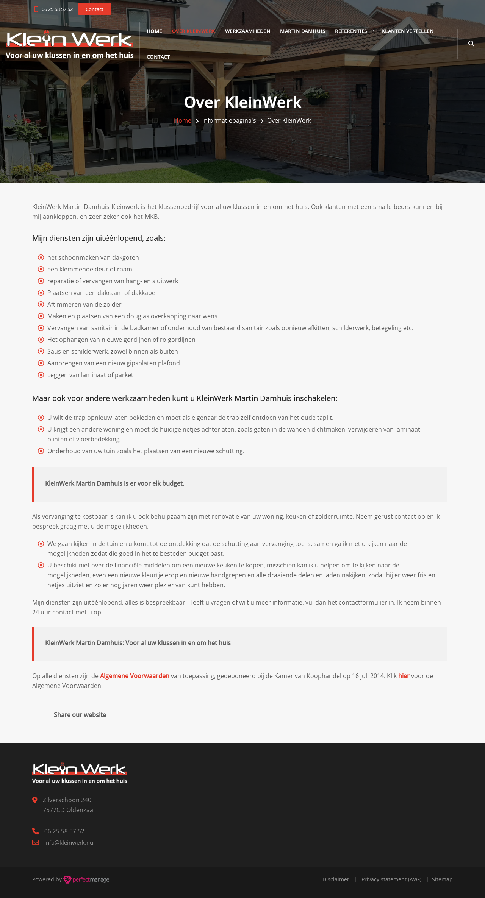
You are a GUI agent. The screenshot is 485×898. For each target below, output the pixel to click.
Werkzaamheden (252, 31)
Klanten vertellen (413, 31)
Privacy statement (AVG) (391, 879)
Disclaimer (335, 879)
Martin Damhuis (307, 31)
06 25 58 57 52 (57, 9)
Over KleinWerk (198, 31)
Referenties (356, 31)
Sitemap (442, 879)
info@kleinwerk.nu (68, 842)
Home (159, 31)
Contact (163, 57)
